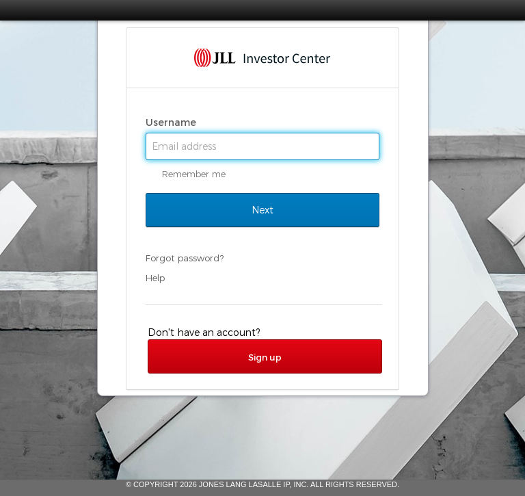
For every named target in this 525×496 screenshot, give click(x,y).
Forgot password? (185, 257)
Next (262, 210)
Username (172, 122)
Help (155, 277)
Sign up (265, 357)
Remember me (194, 173)
